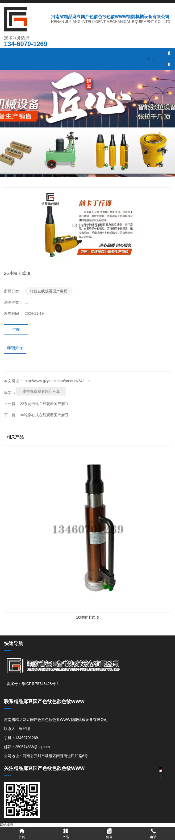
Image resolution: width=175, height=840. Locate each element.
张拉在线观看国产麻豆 (48, 291)
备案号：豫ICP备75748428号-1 (33, 684)
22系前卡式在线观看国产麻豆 (44, 404)
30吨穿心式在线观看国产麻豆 (44, 415)
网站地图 (6, 825)
